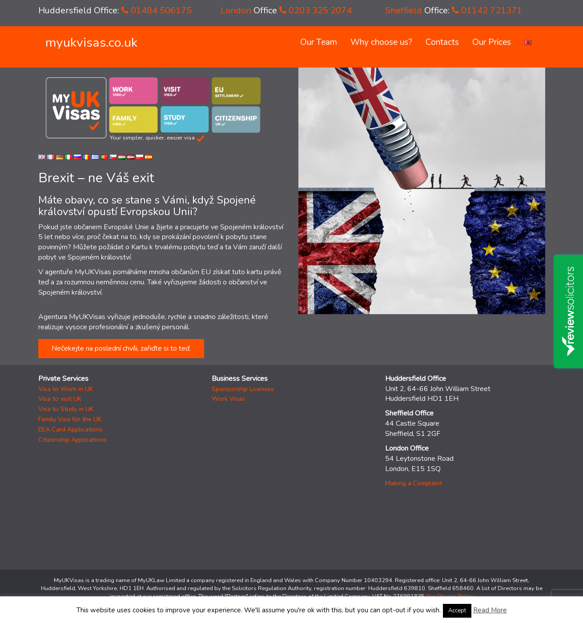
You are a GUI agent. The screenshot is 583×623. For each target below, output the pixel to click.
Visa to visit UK (60, 398)
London (236, 10)
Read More (490, 610)
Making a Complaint (413, 483)
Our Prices (491, 42)
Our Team (318, 42)
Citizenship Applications (72, 439)
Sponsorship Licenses (243, 388)
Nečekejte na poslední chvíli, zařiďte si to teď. (121, 348)
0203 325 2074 (315, 10)
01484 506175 (156, 10)
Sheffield (403, 10)
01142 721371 (487, 10)
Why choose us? (381, 42)
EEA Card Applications (70, 429)
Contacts (442, 42)
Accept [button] (457, 611)
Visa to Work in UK (65, 388)
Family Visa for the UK (70, 419)
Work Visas (228, 398)
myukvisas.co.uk (91, 42)
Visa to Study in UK (66, 408)
